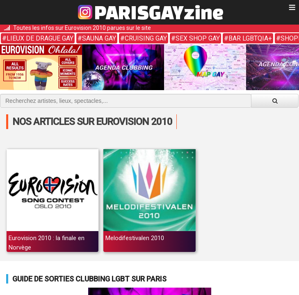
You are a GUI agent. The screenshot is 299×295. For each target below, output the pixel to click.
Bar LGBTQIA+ (250, 38)
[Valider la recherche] (275, 101)
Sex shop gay (198, 38)
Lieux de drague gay (40, 38)
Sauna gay (99, 38)
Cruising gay (146, 38)
